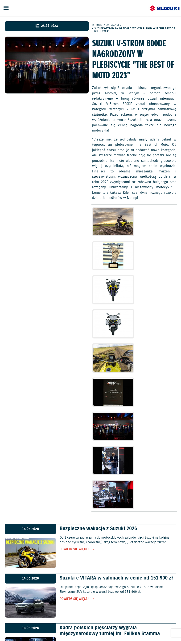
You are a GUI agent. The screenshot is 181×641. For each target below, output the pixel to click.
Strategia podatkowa (114, 629)
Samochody (53, 612)
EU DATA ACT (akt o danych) (42, 629)
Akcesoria (104, 624)
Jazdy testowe (109, 612)
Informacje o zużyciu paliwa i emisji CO (144, 624)
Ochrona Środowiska (23, 624)
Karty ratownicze (145, 629)
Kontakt (130, 612)
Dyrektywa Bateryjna (80, 629)
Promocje (87, 612)
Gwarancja (86, 624)
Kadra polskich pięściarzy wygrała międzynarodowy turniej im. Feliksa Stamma (110, 491)
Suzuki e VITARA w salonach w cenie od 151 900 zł (116, 438)
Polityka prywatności (58, 624)
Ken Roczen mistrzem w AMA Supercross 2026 (112, 538)
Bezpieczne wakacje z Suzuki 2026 (98, 389)
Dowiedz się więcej (74, 410)
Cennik (71, 612)
